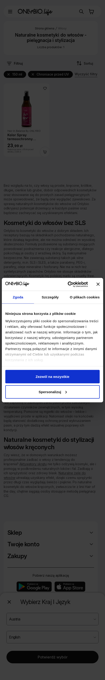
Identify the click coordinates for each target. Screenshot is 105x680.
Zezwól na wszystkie (52, 377)
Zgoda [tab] (18, 297)
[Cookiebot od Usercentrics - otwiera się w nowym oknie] (67, 284)
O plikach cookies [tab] (85, 297)
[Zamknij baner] (98, 284)
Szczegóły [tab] (50, 297)
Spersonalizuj (53, 392)
